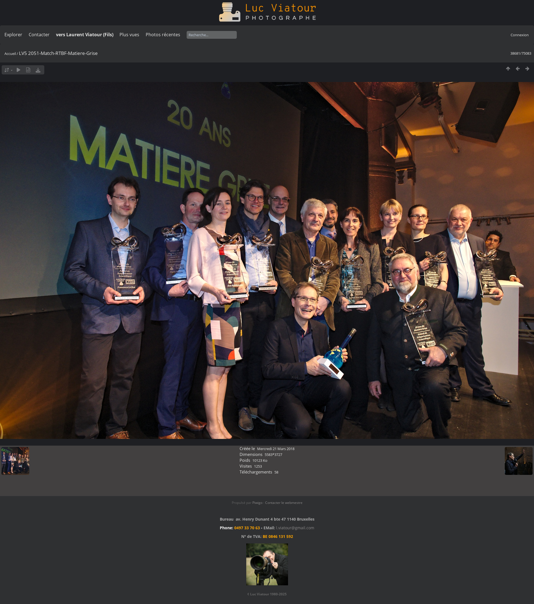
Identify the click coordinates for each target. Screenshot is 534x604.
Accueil (10, 53)
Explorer (13, 35)
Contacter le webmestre (284, 502)
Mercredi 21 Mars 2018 (275, 448)
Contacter (39, 35)
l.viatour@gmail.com (295, 527)
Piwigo (257, 502)
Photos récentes (163, 35)
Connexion (520, 34)
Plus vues (129, 35)
